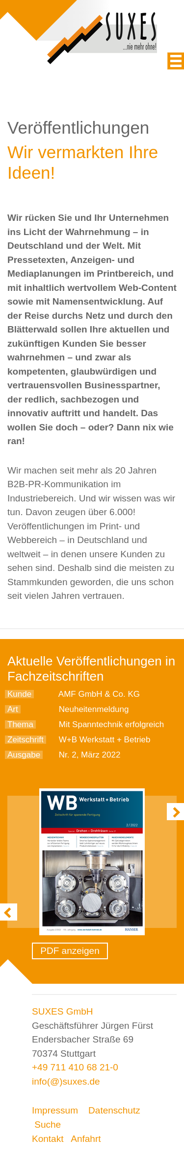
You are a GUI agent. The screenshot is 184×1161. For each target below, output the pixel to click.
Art (12, 709)
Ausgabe (23, 755)
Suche (47, 1124)
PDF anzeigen (69, 951)
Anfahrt (86, 1139)
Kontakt (47, 1139)
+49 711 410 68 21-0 (75, 1067)
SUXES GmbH (62, 1011)
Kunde (19, 694)
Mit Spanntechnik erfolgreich (111, 724)
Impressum (55, 1110)
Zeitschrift (25, 739)
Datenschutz (114, 1110)
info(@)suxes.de (66, 1081)
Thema (20, 724)
